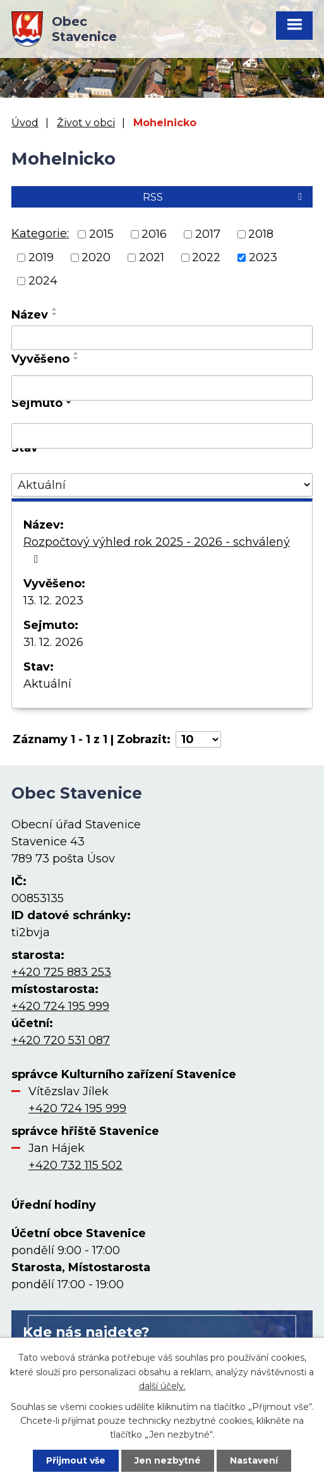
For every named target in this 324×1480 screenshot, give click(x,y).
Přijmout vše (75, 1460)
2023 (263, 257)
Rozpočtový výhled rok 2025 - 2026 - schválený (156, 550)
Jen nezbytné (168, 1460)
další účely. (162, 1386)
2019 (41, 257)
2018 (260, 234)
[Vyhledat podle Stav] (162, 484)
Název (29, 315)
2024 (42, 281)
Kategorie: (40, 233)
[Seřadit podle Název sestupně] (55, 314)
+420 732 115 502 (75, 1165)
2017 (207, 234)
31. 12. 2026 (53, 642)
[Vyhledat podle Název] (162, 338)
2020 (96, 257)
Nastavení (254, 1460)
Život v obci (86, 122)
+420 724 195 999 (60, 1006)
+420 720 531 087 (60, 1040)
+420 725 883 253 (61, 972)
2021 (151, 257)
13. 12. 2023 (53, 601)
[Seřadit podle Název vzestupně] (55, 309)
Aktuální (47, 684)
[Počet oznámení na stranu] (198, 739)
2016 (154, 234)
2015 (101, 234)
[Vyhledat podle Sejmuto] (162, 436)
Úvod (25, 122)
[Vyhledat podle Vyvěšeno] (162, 388)
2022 (206, 257)
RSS (224, 197)
